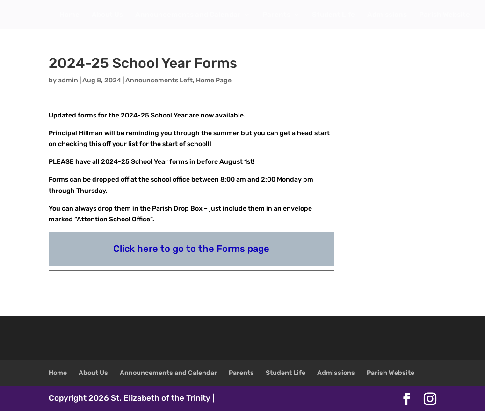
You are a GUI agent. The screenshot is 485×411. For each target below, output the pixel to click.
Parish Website (444, 15)
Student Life (333, 15)
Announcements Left (159, 80)
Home (69, 15)
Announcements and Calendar (188, 15)
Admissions (387, 15)
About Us (107, 15)
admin (68, 80)
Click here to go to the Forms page (191, 248)
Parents (276, 15)
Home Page (214, 80)
